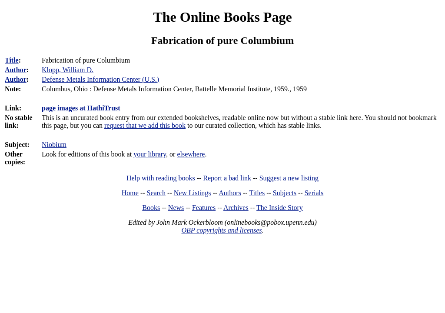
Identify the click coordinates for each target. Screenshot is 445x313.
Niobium (54, 144)
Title (12, 60)
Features (204, 207)
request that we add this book (145, 125)
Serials (314, 192)
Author (16, 69)
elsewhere (191, 154)
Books (151, 207)
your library (149, 154)
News (176, 207)
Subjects (284, 192)
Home (130, 192)
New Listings (192, 192)
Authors (230, 192)
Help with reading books (160, 178)
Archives (236, 207)
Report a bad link (227, 178)
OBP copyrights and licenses (221, 230)
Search (156, 192)
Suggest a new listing (289, 178)
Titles (257, 192)
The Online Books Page (222, 17)
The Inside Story (279, 207)
